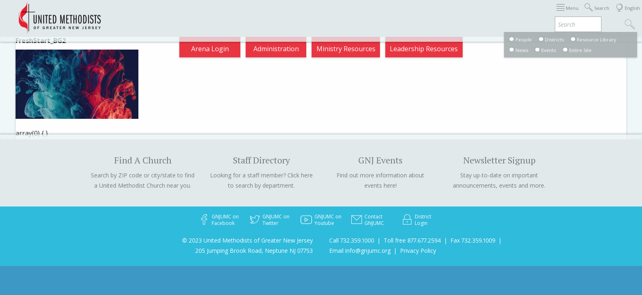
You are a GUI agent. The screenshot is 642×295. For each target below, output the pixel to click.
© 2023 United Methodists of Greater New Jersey (247, 240)
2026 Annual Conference (213, 13)
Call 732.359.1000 (351, 240)
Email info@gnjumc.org (360, 250)
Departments (473, 13)
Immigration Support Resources (311, 13)
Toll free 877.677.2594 (412, 240)
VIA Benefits (524, 13)
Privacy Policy (418, 250)
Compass (568, 13)
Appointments (142, 13)
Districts (428, 13)
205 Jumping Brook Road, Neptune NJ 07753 (254, 250)
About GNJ (388, 13)
